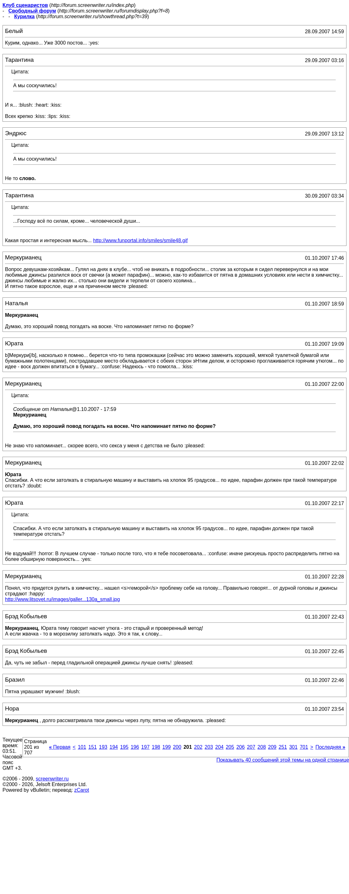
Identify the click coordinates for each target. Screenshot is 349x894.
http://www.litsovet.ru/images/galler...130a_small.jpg (62, 599)
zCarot (81, 790)
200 (177, 747)
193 (103, 747)
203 (209, 747)
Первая (60, 747)
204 (219, 747)
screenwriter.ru (52, 778)
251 (282, 747)
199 (166, 747)
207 (251, 747)
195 (124, 747)
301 (293, 747)
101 (82, 747)
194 (113, 747)
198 (156, 747)
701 (304, 747)
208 (261, 747)
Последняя (330, 747)
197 (145, 747)
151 (92, 747)
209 (272, 747)
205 (230, 747)
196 (135, 747)
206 (240, 747)
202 (198, 747)
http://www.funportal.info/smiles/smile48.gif (140, 240)
